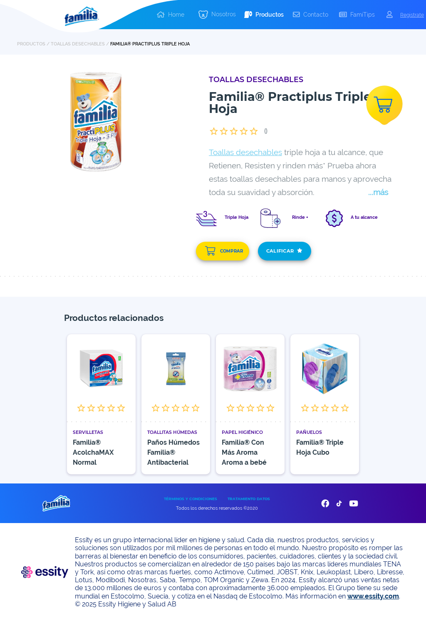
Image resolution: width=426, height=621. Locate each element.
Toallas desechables (245, 152)
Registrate (412, 15)
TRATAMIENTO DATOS (249, 498)
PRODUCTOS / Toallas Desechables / (63, 44)
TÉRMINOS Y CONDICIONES (190, 498)
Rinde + (300, 217)
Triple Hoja (236, 217)
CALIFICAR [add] (284, 251)
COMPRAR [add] (224, 250)
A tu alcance (364, 217)
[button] (217, 14)
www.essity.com (373, 596)
